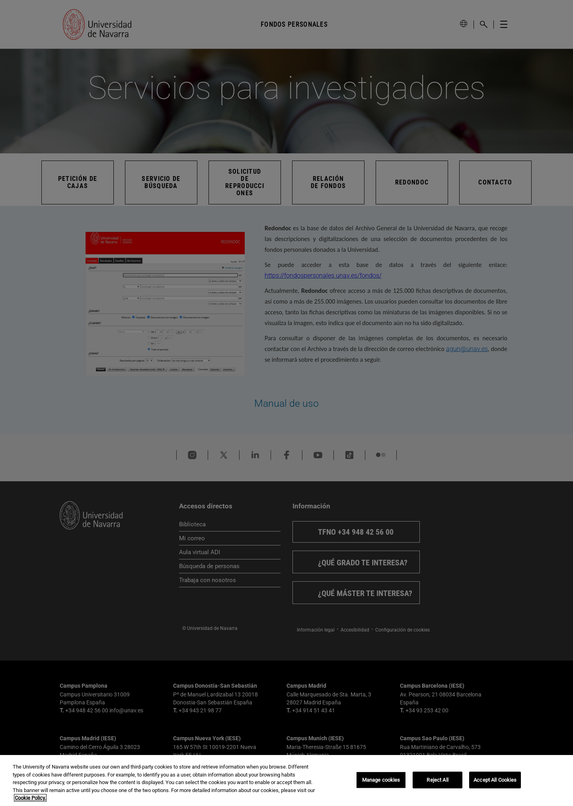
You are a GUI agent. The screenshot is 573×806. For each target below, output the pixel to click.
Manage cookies (381, 780)
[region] (286, 780)
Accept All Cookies (495, 780)
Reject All (437, 780)
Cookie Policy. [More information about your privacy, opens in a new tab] (30, 798)
